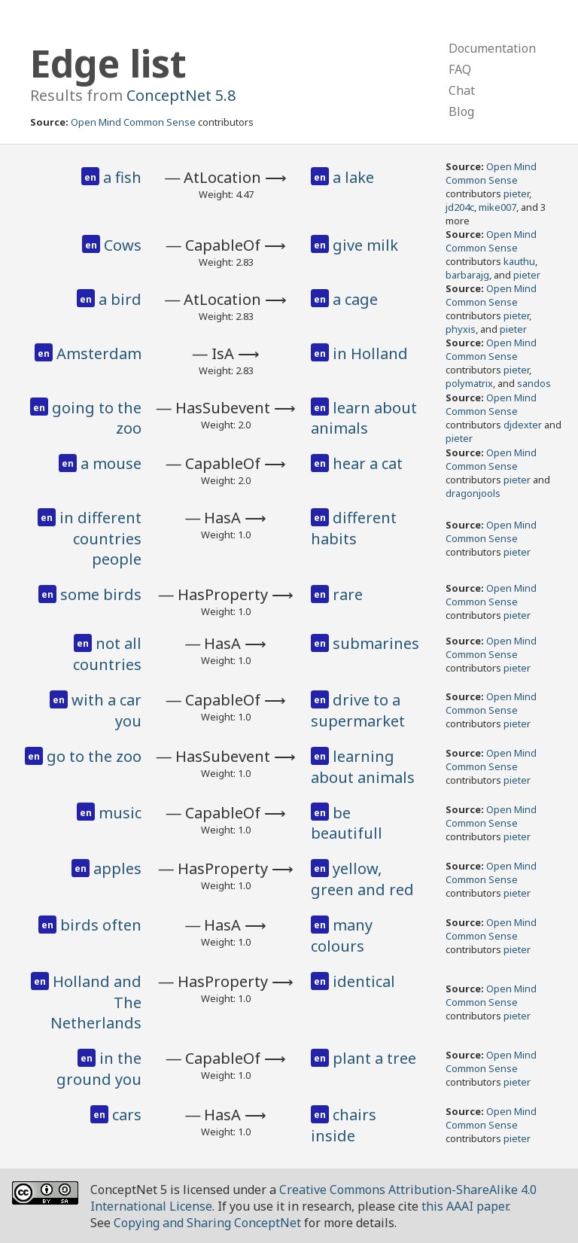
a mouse (111, 463)
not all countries (107, 654)
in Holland (370, 353)
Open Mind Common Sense (133, 122)
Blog (461, 111)
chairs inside (343, 1125)
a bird (120, 299)
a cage (355, 299)
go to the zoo (94, 756)
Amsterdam (98, 353)
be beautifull (346, 823)
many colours (342, 935)
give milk (365, 245)
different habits (354, 528)
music (120, 813)
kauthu (519, 261)
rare (348, 594)
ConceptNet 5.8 (181, 95)
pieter (516, 193)
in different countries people (100, 538)
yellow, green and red (362, 879)
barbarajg (467, 275)
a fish (122, 177)
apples (117, 868)
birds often (100, 925)
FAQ (460, 69)
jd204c (460, 207)
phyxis (461, 329)
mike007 (497, 207)
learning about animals (363, 767)
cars (126, 1114)
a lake (353, 177)
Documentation (492, 48)
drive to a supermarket (358, 710)
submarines (376, 643)
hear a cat (368, 463)
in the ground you (98, 1068)
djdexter (522, 424)
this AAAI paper (464, 1206)
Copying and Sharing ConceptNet (207, 1222)
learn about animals (364, 418)
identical (364, 981)
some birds (100, 594)
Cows (122, 245)
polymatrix (469, 383)
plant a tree (374, 1058)
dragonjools (473, 493)
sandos (534, 383)
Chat (462, 90)
